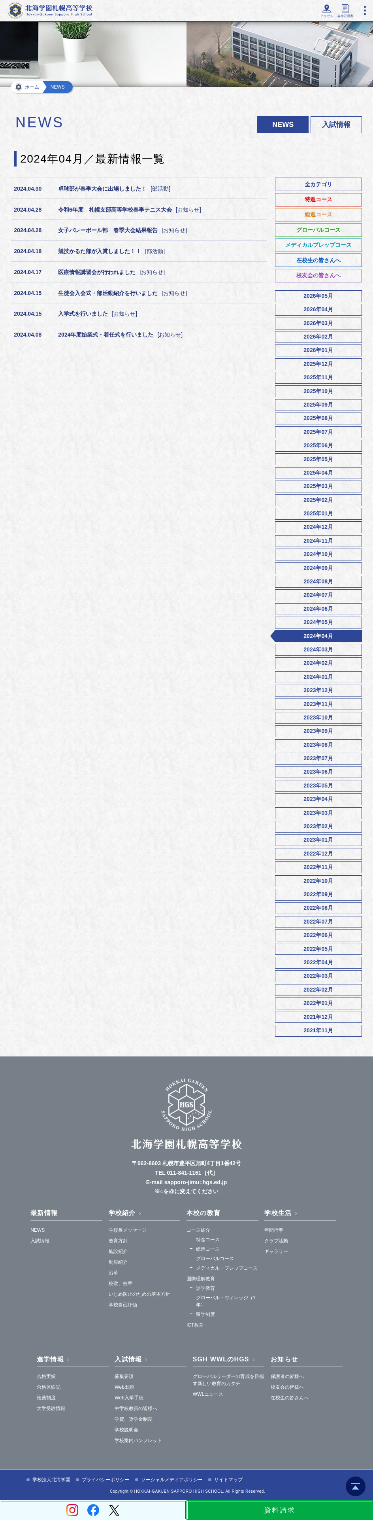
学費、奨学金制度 (134, 1419)
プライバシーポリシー (105, 1479)
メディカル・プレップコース (227, 1268)
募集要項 (124, 1376)
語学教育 (205, 1288)
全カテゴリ (318, 184)
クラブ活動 (276, 1241)
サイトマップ (228, 1479)
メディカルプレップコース (318, 245)
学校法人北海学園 (51, 1479)
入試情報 (336, 125)
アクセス (318, 16)
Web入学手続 (129, 1398)
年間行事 (273, 1230)
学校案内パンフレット (138, 1440)
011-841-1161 (184, 1173)
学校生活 (278, 1213)
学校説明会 (126, 1430)
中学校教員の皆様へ (136, 1408)
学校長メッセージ (128, 1230)
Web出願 (124, 1387)
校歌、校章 (120, 1283)
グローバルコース (318, 230)
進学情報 (50, 1359)
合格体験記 (48, 1387)
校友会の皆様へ (287, 1387)
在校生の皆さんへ (318, 260)
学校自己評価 (123, 1305)
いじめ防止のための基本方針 (139, 1294)
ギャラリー (276, 1251)
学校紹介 (122, 1213)
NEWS (37, 1230)
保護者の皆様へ (287, 1376)
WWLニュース (208, 1394)
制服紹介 (118, 1262)
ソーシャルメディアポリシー (172, 1479)
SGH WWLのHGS (221, 1359)
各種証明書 (342, 16)
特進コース (318, 199)
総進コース (318, 214)
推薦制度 (46, 1398)
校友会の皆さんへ (318, 275)
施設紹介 (118, 1251)
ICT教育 (194, 1325)
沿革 (113, 1273)
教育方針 (118, 1241)
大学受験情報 (51, 1408)
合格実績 (46, 1376)
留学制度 (205, 1314)
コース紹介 (198, 1230)
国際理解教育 (200, 1278)
